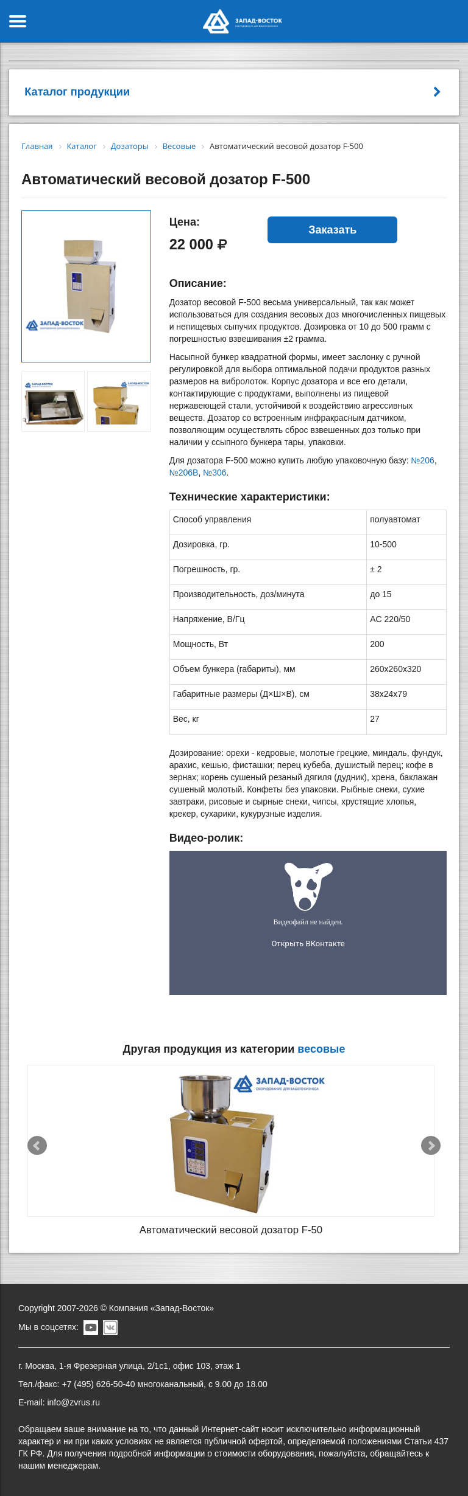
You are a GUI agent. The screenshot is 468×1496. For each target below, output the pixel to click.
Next (431, 1145)
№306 (214, 472)
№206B (184, 472)
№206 (422, 460)
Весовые (321, 1049)
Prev (37, 1145)
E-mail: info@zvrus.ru (59, 1402)
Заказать (332, 230)
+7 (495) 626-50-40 (98, 1384)
